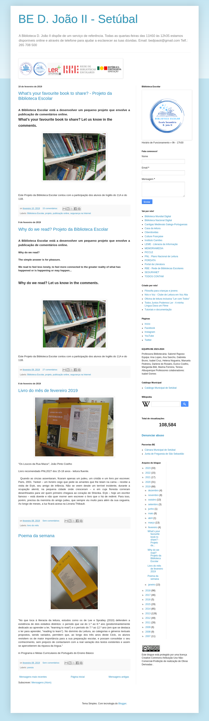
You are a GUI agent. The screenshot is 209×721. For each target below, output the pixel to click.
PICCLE (149, 252)
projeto (48, 213)
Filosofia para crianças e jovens (161, 290)
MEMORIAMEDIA (154, 248)
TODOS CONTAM (154, 276)
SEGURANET (152, 272)
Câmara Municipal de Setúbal (160, 449)
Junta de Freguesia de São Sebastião (164, 453)
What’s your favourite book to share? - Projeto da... (153, 538)
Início (147, 324)
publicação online (61, 213)
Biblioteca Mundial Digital (158, 216)
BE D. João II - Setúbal (78, 19)
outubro (152, 499)
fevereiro (153, 527)
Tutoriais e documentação (158, 309)
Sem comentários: (51, 521)
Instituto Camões (153, 240)
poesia (30, 667)
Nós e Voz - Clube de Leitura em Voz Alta (166, 294)
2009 (148, 627)
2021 (148, 477)
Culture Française (154, 236)
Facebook (150, 328)
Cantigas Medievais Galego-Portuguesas (166, 224)
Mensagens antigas (119, 676)
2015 (148, 604)
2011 (148, 622)
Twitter (148, 340)
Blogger (122, 703)
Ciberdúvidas (151, 232)
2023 (148, 468)
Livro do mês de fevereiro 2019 (48, 390)
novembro (153, 495)
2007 (148, 636)
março (151, 522)
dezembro (153, 490)
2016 (148, 599)
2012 (148, 618)
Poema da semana (36, 535)
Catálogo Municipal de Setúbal (161, 387)
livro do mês (33, 525)
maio (151, 513)
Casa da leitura (153, 228)
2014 (148, 608)
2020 (148, 482)
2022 (148, 472)
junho (151, 509)
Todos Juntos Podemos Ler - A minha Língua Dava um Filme (164, 304)
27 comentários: (50, 369)
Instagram (150, 332)
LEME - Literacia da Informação (161, 244)
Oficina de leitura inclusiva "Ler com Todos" (167, 298)
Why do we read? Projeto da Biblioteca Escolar (63, 229)
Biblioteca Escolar (35, 213)
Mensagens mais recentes (33, 676)
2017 (148, 595)
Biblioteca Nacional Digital (158, 220)
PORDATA (150, 260)
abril (150, 518)
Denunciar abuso (153, 435)
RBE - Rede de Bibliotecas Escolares (164, 268)
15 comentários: (50, 208)
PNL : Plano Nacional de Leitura (161, 256)
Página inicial (78, 676)
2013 (148, 613)
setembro (153, 504)
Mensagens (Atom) (41, 682)
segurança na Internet (80, 213)
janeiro (152, 584)
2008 (148, 631)
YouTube (149, 336)
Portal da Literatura (155, 264)
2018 (148, 590)
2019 (148, 486)
